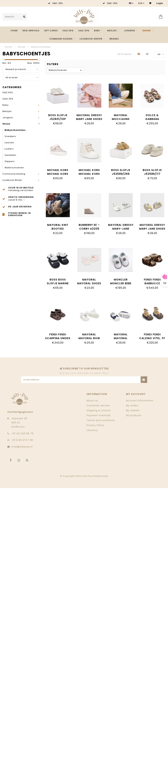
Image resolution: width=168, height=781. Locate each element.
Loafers (9, 148)
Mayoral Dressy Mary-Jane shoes (121, 228)
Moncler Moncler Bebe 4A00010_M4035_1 (121, 283)
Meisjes (112, 30)
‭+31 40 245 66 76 (22, 433)
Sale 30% (83, 30)
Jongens (129, 30)
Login (159, 3)
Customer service (98, 405)
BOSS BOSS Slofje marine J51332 (58, 283)
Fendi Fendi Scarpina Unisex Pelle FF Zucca (57, 338)
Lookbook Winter (91, 38)
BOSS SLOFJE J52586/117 (152, 172)
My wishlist (133, 410)
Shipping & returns (99, 410)
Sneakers (10, 136)
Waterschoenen (14, 167)
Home (14, 30)
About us (92, 400)
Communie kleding (60, 38)
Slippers (10, 161)
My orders (132, 405)
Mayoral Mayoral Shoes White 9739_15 (89, 283)
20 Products (124, 54)
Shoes (146, 30)
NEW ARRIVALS (30, 30)
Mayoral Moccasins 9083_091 (121, 119)
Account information (139, 400)
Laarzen (9, 142)
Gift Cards (51, 30)
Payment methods (99, 415)
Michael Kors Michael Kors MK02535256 (89, 174)
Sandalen (10, 155)
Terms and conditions (101, 420)
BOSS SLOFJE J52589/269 (120, 172)
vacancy (92, 430)
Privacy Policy (95, 425)
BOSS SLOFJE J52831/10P (57, 117)
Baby (97, 30)
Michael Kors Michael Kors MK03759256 (57, 174)
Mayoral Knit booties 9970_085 (57, 228)
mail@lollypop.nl (22, 446)
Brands (114, 38)
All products (133, 415)
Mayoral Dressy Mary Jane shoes (152, 227)
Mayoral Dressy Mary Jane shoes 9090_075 (89, 119)
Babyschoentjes (15, 130)
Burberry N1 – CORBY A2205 (89, 227)
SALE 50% (68, 30)
